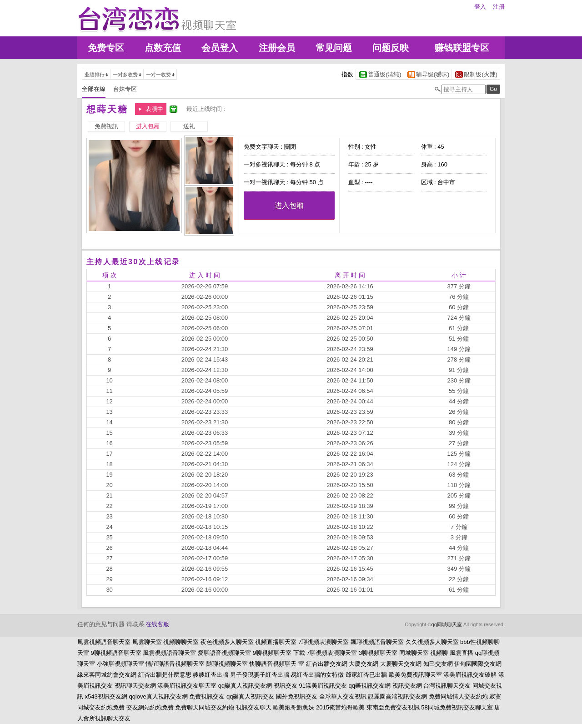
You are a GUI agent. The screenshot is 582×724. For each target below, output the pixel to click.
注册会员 (277, 48)
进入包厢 (289, 205)
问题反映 (390, 48)
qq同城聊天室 (446, 624)
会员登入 (219, 48)
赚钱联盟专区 (462, 48)
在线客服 (157, 624)
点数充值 (163, 48)
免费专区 (106, 48)
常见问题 (334, 48)
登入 (480, 6)
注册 (499, 6)
